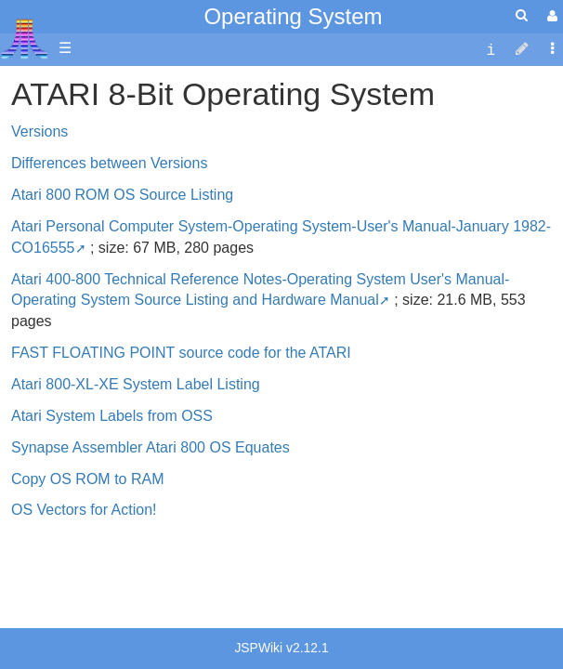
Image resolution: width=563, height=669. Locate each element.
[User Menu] (550, 16)
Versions (39, 131)
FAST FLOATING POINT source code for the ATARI (181, 353)
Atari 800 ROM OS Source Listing (122, 195)
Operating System (292, 16)
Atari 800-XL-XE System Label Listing (135, 384)
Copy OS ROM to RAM (87, 479)
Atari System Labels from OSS (112, 416)
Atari (24, 38)
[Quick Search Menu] (521, 15)
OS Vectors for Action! (84, 510)
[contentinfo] (490, 48)
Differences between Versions (109, 163)
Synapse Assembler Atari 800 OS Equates (150, 447)
